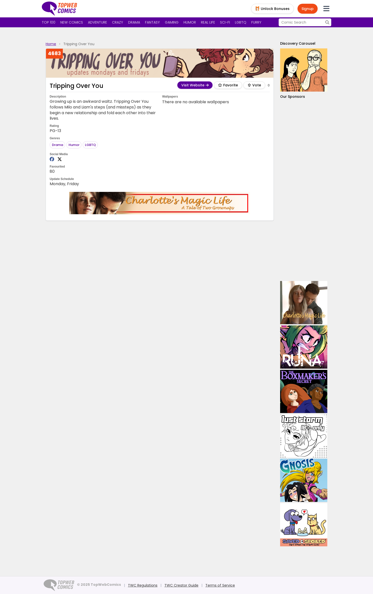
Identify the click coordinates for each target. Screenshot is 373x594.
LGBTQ (240, 22)
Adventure (97, 22)
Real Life (208, 22)
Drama (134, 22)
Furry (256, 22)
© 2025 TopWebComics (99, 584)
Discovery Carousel (297, 43)
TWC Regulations (142, 585)
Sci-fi (225, 22)
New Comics (71, 22)
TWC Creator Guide (181, 585)
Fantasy (152, 22)
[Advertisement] (303, 190)
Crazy (117, 22)
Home (51, 43)
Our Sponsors (292, 96)
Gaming (172, 22)
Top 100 (48, 22)
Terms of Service (220, 585)
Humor (190, 22)
